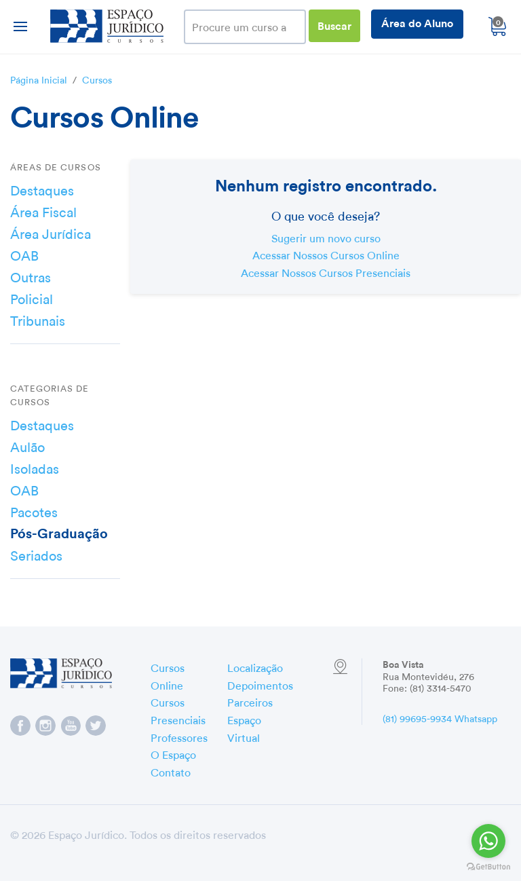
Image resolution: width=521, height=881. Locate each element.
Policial (31, 297)
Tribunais (37, 319)
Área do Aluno (417, 22)
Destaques (42, 188)
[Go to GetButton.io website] (488, 867)
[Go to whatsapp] (488, 841)
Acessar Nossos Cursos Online (326, 253)
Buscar (334, 25)
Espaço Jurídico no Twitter (95, 725)
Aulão (27, 445)
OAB (24, 253)
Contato (171, 771)
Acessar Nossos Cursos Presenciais (325, 271)
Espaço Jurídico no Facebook (20, 725)
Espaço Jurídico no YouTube (70, 725)
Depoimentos (260, 684)
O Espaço (173, 753)
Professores (179, 736)
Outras (30, 275)
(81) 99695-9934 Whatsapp (440, 717)
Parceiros (250, 701)
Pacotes (34, 510)
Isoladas (34, 466)
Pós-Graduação (59, 532)
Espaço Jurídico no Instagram (45, 725)
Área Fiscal (43, 210)
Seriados (36, 553)
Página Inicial (38, 79)
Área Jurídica (50, 232)
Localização (255, 666)
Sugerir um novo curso (326, 236)
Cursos (97, 79)
